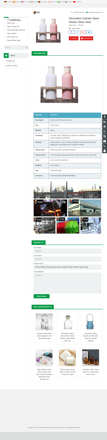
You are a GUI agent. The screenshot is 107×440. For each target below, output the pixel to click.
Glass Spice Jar (12, 49)
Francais (25, 2)
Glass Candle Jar (13, 32)
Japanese (53, 2)
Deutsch (8, 2)
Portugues (43, 2)
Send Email (86, 50)
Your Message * (39, 282)
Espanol (17, 2)
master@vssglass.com (28, 5)
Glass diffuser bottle (13, 52)
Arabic (61, 2)
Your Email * (38, 267)
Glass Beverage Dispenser (16, 42)
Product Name (38, 274)
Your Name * (38, 259)
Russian (69, 2)
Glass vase (54, 132)
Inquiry (73, 50)
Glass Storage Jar (13, 38)
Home (31, 19)
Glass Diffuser (12, 45)
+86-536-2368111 (11, 5)
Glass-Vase (76, 40)
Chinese (77, 2)
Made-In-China (11, 78)
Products (38, 19)
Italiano (34, 2)
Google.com (10, 73)
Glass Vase (47, 19)
